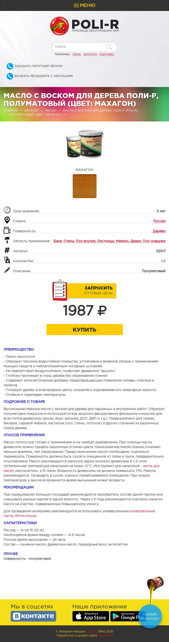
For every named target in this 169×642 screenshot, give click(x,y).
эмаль (77, 54)
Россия (159, 221)
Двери (135, 241)
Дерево (159, 231)
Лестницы (105, 241)
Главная (11, 110)
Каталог (31, 110)
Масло (50, 110)
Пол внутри (86, 241)
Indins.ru (105, 635)
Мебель (122, 241)
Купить (84, 330)
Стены (69, 241)
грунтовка (106, 54)
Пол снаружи (154, 241)
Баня (58, 241)
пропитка (90, 54)
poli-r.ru (91, 631)
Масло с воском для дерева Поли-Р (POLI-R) (100, 110)
